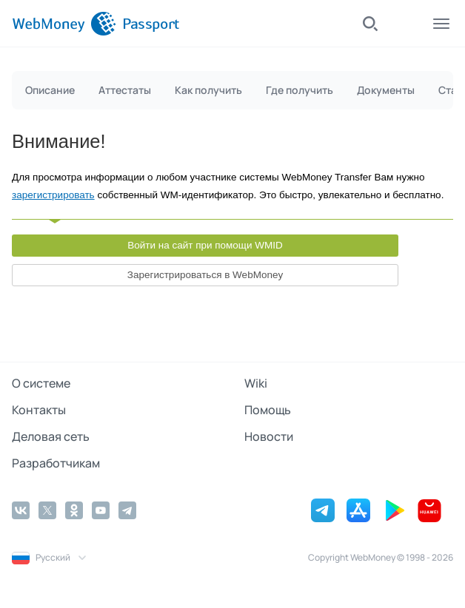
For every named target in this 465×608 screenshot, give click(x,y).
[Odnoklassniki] (74, 510)
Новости (268, 436)
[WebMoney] (64, 23)
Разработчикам (56, 463)
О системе (41, 383)
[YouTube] (101, 510)
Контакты (39, 410)
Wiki (255, 383)
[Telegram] (127, 510)
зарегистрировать (53, 194)
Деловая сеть (51, 436)
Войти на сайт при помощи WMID (205, 245)
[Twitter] (47, 510)
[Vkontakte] (21, 510)
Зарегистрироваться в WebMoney (205, 274)
